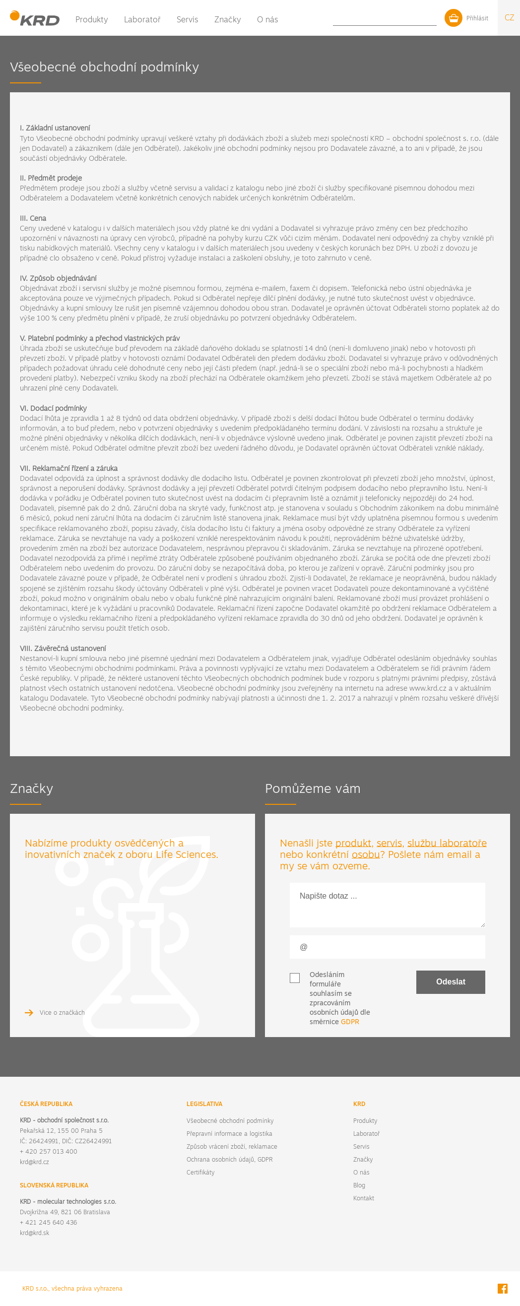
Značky (227, 20)
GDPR (350, 1022)
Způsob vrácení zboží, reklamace (232, 1147)
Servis (187, 20)
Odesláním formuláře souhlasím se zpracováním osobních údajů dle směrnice (340, 999)
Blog (381, 20)
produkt (353, 844)
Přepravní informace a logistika (229, 1134)
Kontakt (404, 20)
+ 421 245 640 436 (48, 1223)
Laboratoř (142, 20)
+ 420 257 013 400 (48, 1152)
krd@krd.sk (34, 1234)
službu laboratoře (447, 844)
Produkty (91, 20)
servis (389, 844)
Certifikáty (200, 1173)
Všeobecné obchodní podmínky (230, 1121)
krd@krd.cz (34, 1163)
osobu (366, 855)
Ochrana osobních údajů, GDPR (229, 1160)
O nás (267, 20)
